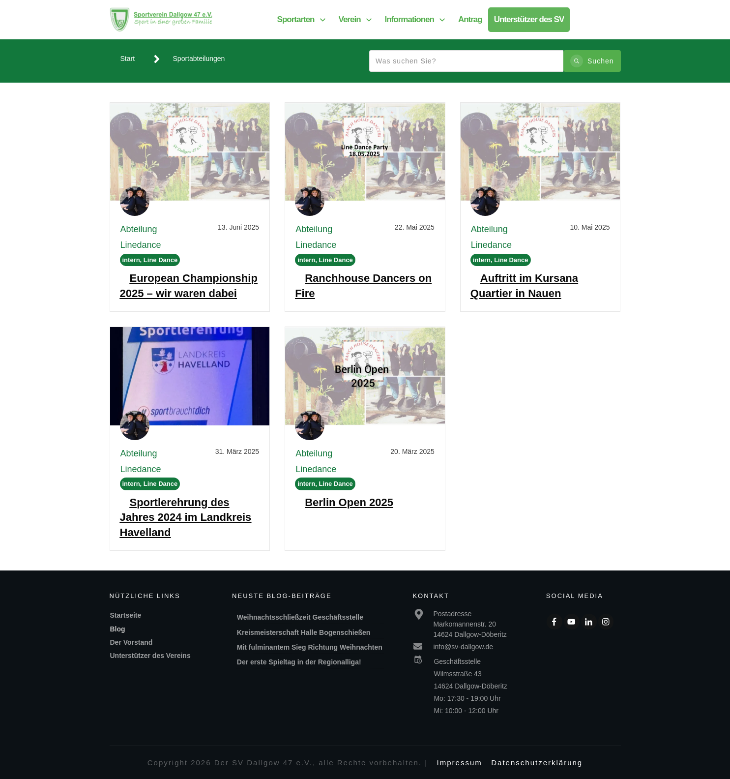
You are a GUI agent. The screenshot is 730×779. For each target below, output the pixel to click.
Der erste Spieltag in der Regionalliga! (300, 662)
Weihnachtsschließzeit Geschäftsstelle (300, 617)
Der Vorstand (131, 642)
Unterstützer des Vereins (150, 655)
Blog (117, 629)
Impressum (459, 762)
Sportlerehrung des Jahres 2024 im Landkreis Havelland (186, 517)
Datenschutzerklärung (537, 762)
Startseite (126, 615)
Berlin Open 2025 (349, 502)
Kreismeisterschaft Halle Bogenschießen (304, 632)
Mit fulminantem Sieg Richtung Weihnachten (309, 647)
